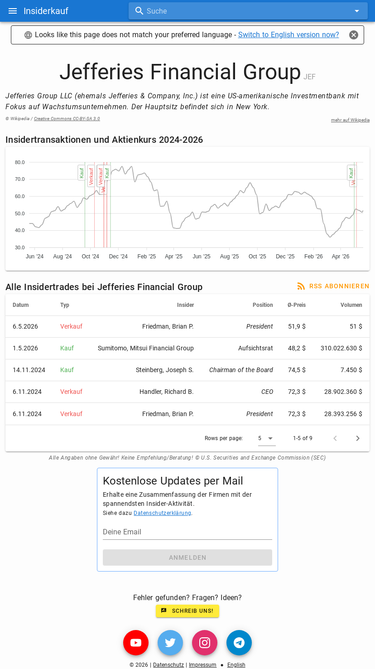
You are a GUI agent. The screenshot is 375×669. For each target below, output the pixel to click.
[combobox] (248, 10)
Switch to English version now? (288, 34)
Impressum (202, 665)
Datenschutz (168, 665)
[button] (267, 438)
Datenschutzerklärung (162, 513)
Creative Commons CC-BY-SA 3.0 (67, 118)
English (236, 665)
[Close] (353, 35)
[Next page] (358, 438)
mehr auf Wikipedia (350, 119)
